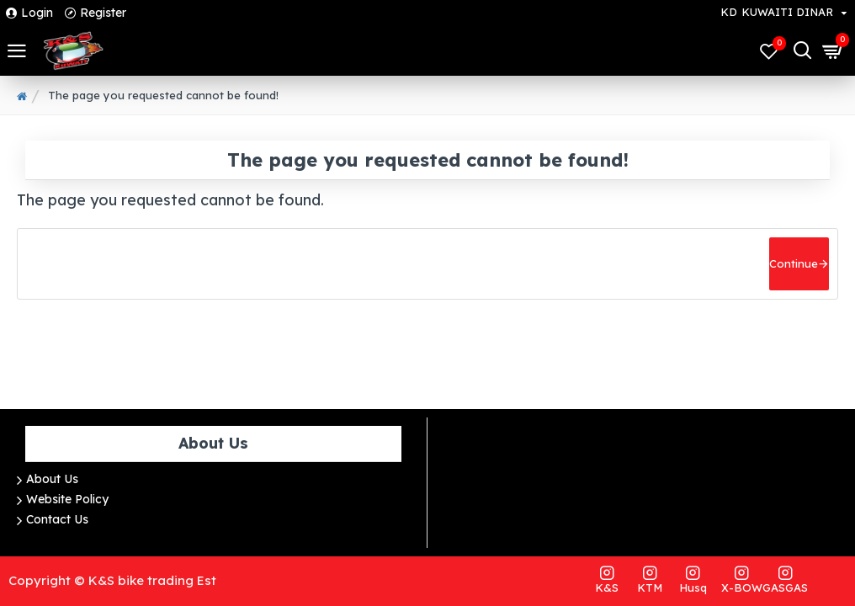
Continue (793, 263)
